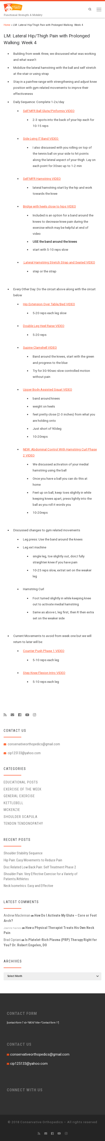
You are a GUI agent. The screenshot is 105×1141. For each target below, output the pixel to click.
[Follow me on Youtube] (27, 714)
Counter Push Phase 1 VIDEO (43, 651)
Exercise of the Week (23, 789)
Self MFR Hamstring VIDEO (42, 178)
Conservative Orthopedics (41, 1122)
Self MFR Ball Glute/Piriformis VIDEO (49, 111)
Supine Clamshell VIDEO (40, 347)
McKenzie (12, 810)
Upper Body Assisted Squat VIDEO (47, 389)
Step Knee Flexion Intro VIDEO (44, 673)
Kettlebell (13, 803)
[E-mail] (12, 714)
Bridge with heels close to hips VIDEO (49, 206)
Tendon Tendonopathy (23, 823)
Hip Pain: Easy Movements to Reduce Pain (33, 860)
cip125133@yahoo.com (24, 753)
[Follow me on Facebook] (19, 714)
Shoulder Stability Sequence (23, 853)
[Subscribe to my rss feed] (5, 714)
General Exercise (19, 796)
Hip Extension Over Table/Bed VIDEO (49, 304)
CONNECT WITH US (25, 1089)
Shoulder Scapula (21, 817)
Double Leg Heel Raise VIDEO (43, 326)
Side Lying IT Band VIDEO (41, 138)
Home (7, 25)
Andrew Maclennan (17, 915)
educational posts (21, 782)
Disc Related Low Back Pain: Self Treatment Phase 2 (40, 867)
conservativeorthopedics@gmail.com (34, 744)
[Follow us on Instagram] (34, 714)
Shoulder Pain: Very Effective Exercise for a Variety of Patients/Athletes (40, 876)
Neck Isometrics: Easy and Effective (28, 886)
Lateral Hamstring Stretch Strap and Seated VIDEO (59, 262)
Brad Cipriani (12, 940)
